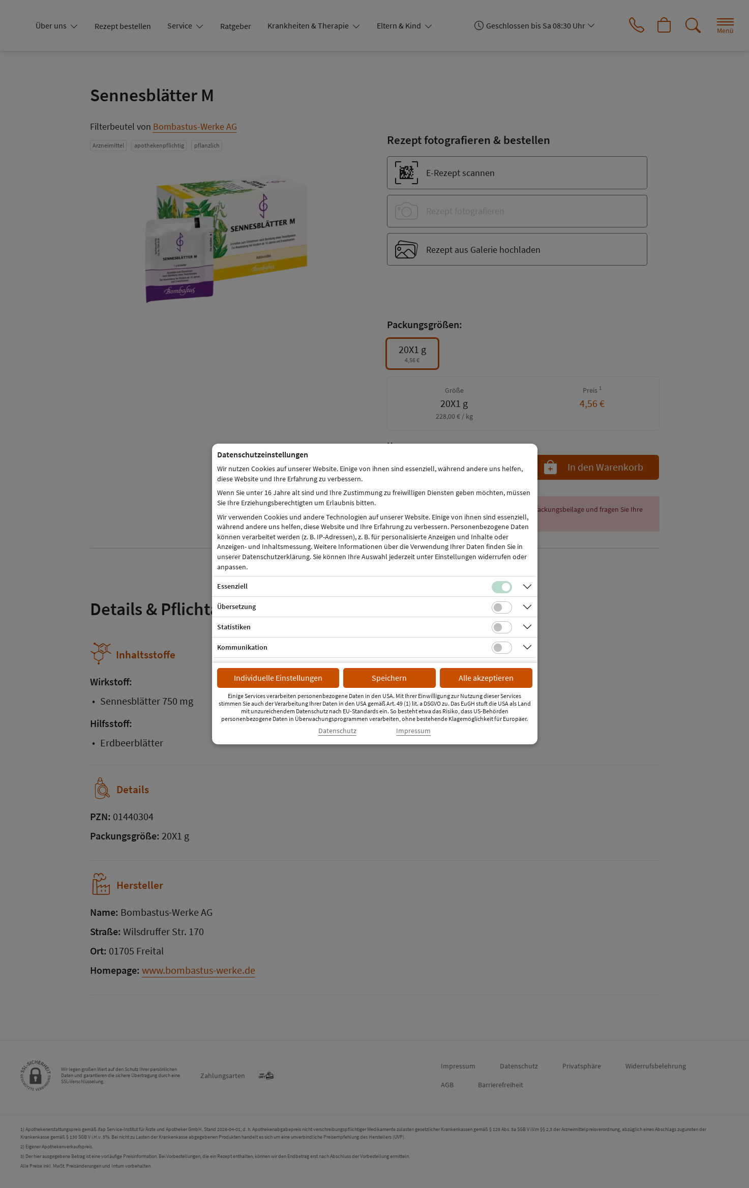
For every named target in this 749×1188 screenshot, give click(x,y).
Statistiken (234, 626)
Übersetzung (236, 606)
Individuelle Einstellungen (278, 678)
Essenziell (232, 586)
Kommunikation (242, 647)
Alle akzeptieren (486, 678)
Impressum (413, 731)
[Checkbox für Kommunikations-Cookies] (502, 648)
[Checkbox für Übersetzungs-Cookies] (502, 607)
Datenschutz (337, 731)
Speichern (389, 678)
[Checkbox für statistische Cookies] (502, 627)
